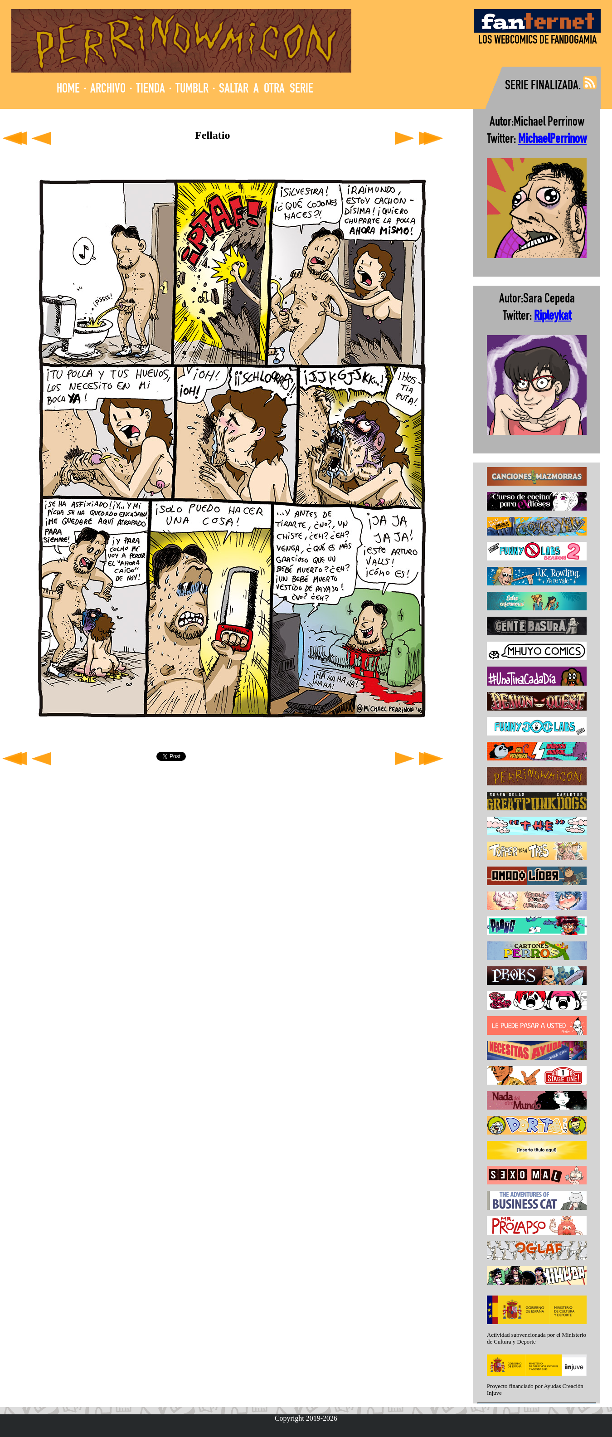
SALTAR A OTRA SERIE (266, 89)
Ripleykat (552, 316)
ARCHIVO (108, 89)
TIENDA (150, 89)
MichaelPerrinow (552, 139)
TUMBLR (192, 89)
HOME (68, 89)
